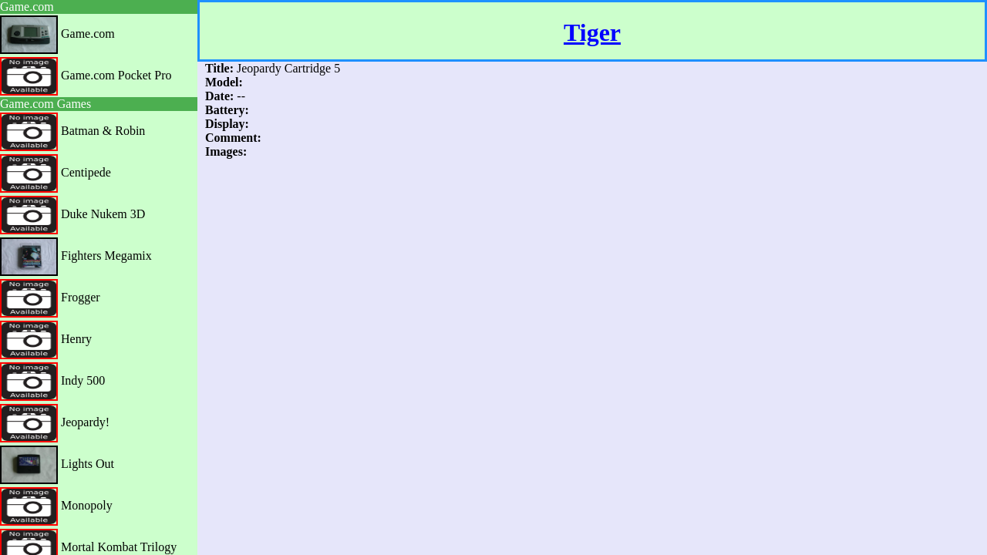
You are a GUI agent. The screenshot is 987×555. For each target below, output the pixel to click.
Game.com (27, 6)
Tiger (592, 32)
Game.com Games (45, 103)
